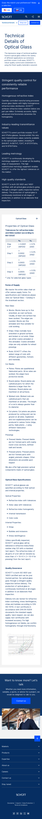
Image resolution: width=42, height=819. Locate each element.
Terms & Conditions (21, 805)
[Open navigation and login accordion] (32, 16)
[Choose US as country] (7, 10)
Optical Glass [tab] (21, 218)
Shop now (23, 23)
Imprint (18, 803)
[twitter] (25, 813)
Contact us (35, 23)
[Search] (26, 16)
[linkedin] (21, 813)
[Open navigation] (39, 16)
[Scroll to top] (37, 738)
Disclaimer (10, 803)
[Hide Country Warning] (39, 3)
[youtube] (28, 813)
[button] (21, 746)
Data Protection (28, 803)
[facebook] (14, 813)
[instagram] (17, 813)
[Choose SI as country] (19, 10)
